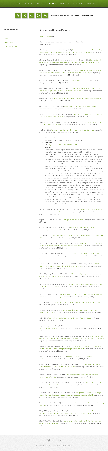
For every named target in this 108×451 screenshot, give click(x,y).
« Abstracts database (10, 47)
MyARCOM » (91, 3)
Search (6, 39)
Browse (6, 35)
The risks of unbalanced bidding (79, 80)
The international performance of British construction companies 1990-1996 (78, 99)
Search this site (78, 3)
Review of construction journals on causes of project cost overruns (72, 130)
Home (18, 3)
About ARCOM (64, 3)
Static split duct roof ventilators (73, 220)
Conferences (28, 3)
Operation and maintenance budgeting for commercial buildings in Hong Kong (75, 302)
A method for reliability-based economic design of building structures (70, 318)
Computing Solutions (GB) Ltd (65, 445)
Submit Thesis (8, 43)
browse (48, 36)
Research (52, 3)
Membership (41, 3)
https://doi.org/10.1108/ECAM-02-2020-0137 (62, 145)
